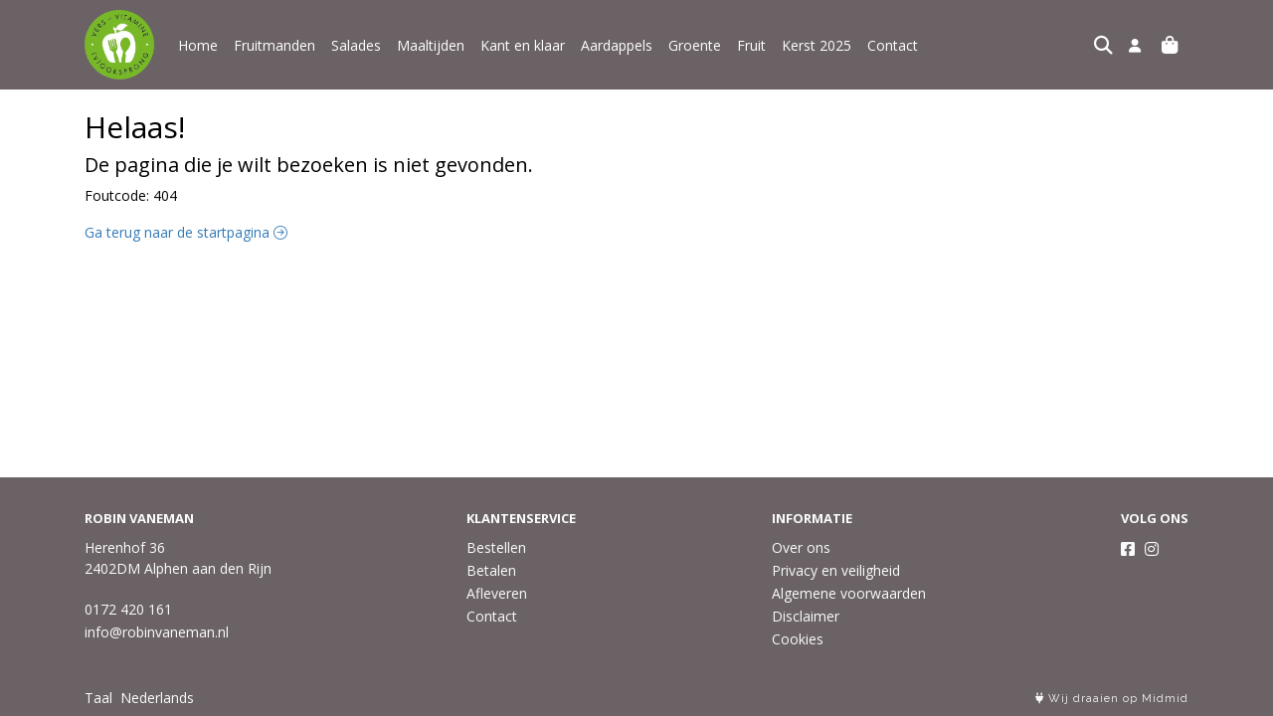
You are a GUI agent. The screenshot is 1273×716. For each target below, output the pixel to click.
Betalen (491, 570)
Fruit (751, 45)
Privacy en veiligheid (836, 570)
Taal (98, 697)
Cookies (797, 638)
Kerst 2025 (816, 45)
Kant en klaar (522, 45)
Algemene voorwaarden (849, 593)
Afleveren (496, 593)
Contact (892, 45)
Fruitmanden (274, 45)
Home (198, 45)
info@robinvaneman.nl (157, 632)
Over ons (801, 547)
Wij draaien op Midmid (1111, 698)
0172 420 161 (128, 609)
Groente (694, 45)
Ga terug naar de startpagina (186, 232)
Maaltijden (430, 45)
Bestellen (496, 547)
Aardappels (616, 45)
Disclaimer (805, 616)
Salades (356, 45)
